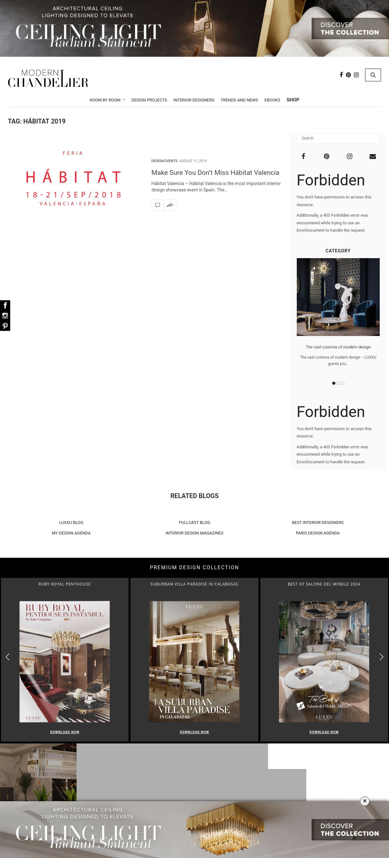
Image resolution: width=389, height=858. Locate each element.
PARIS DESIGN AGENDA (318, 533)
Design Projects (149, 100)
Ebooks (272, 100)
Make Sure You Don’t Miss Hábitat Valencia (216, 172)
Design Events (164, 161)
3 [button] (342, 383)
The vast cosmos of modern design (338, 347)
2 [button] (338, 383)
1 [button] (333, 383)
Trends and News (239, 100)
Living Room (196, 786)
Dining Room (196, 794)
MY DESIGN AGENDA (71, 533)
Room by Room (105, 100)
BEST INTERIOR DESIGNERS (318, 522)
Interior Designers (194, 100)
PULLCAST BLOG (194, 522)
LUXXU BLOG (71, 522)
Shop (293, 100)
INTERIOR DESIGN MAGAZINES (194, 533)
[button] (381, 657)
